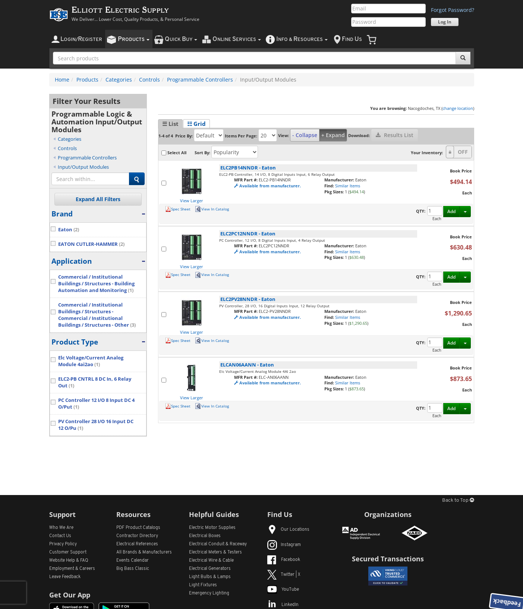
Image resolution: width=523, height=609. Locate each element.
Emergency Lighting (209, 593)
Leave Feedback (65, 577)
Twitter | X (283, 574)
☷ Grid (196, 123)
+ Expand (333, 135)
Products (87, 79)
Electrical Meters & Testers (215, 552)
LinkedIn (283, 605)
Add (451, 211)
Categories (118, 79)
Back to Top (458, 500)
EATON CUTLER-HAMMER (91, 244)
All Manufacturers (144, 552)
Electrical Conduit (218, 544)
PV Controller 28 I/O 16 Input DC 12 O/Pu (95, 424)
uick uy (181, 39)
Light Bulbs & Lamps (210, 577)
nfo (302, 39)
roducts (133, 39)
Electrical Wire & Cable (211, 560)
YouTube (283, 589)
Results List (394, 135)
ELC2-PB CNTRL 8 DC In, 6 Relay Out (94, 382)
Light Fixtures (203, 585)
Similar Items (347, 185)
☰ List (170, 123)
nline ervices (236, 39)
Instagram (284, 545)
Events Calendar (132, 560)
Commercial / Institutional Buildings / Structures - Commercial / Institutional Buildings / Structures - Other (97, 315)
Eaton (68, 229)
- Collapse (304, 135)
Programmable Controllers (200, 79)
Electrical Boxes (205, 536)
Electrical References (137, 544)
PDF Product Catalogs (138, 528)
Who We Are (61, 528)
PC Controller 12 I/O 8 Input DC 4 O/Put (96, 403)
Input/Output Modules (83, 167)
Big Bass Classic (132, 569)
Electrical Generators (210, 569)
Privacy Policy (63, 544)
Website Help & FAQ (68, 560)
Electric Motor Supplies (212, 528)
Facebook (283, 560)
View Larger (191, 200)
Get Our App (69, 594)
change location (457, 108)
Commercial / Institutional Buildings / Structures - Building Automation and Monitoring (96, 284)
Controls (149, 79)
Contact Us (60, 536)
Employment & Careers (72, 569)
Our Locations (288, 529)
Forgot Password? (452, 9)
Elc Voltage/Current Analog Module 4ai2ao (90, 361)
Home (62, 79)
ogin (81, 39)
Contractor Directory (137, 536)
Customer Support (67, 552)
